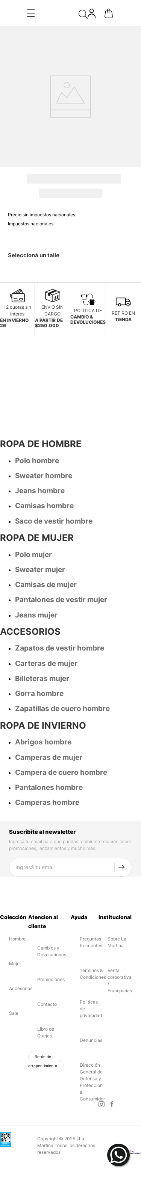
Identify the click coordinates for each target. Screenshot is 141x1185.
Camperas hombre (47, 776)
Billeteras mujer (42, 652)
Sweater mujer (40, 543)
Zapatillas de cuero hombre (62, 682)
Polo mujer (33, 528)
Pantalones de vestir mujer (61, 573)
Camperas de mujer (48, 731)
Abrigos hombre (43, 715)
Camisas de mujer (46, 558)
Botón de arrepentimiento (42, 1035)
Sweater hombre (43, 449)
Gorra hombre (39, 667)
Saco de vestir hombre (53, 495)
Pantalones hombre (49, 761)
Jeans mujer (36, 588)
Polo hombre (37, 434)
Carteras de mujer (46, 637)
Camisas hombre (44, 479)
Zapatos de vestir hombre (59, 621)
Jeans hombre (40, 464)
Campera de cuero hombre (61, 746)
